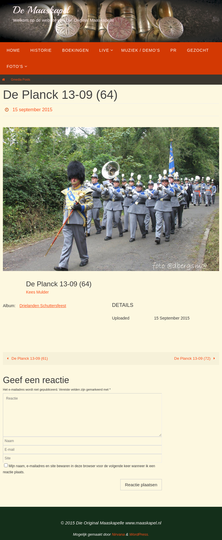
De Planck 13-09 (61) (26, 358)
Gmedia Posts (20, 79)
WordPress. (139, 534)
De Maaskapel (41, 10)
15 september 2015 (32, 109)
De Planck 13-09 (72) (195, 358)
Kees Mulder (37, 292)
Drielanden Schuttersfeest (42, 305)
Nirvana (118, 534)
